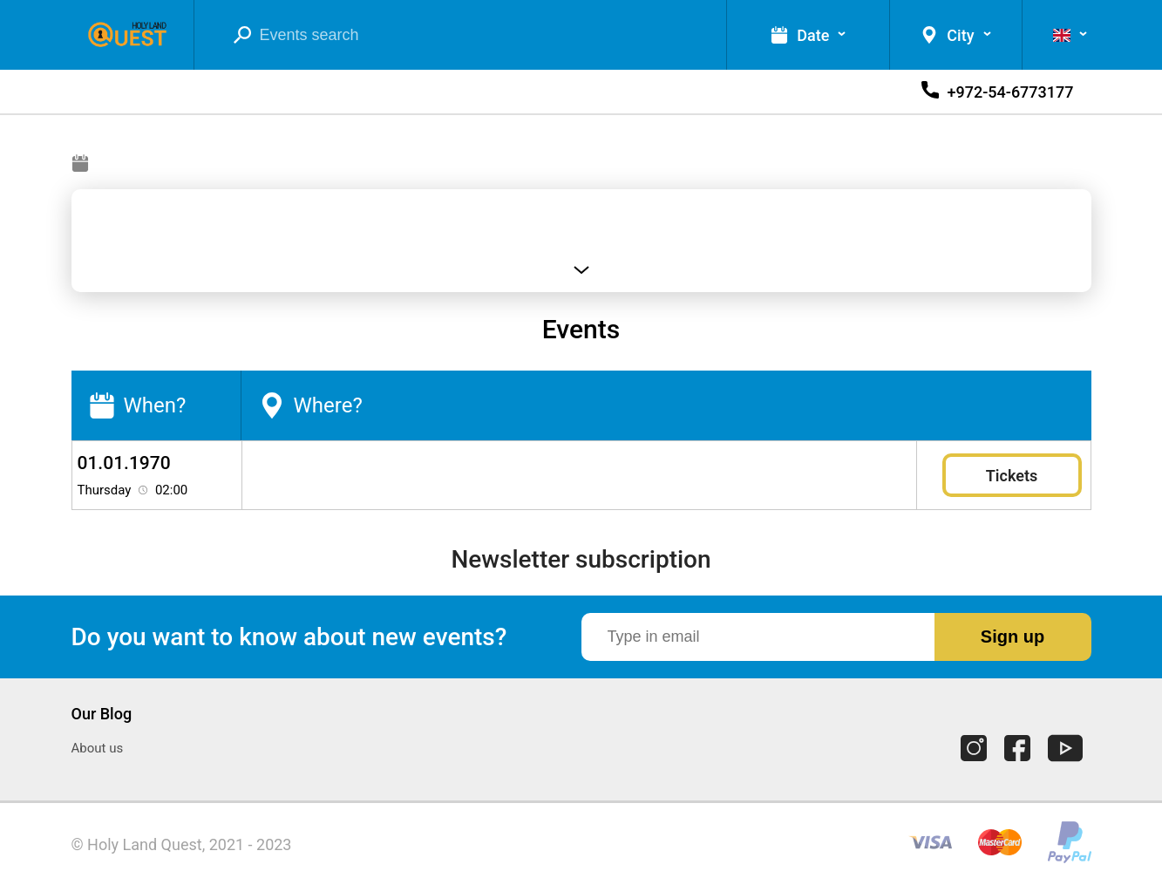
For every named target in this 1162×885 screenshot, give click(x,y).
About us (97, 748)
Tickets (1011, 475)
